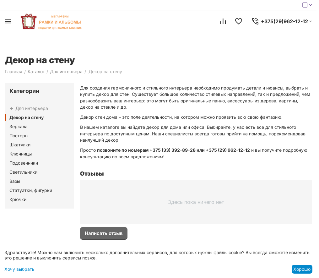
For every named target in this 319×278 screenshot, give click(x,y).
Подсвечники (23, 163)
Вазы (14, 181)
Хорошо (302, 269)
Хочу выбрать (19, 269)
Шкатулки (19, 144)
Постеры (18, 135)
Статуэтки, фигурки (30, 190)
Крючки (17, 199)
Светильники (23, 172)
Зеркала (18, 126)
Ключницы (20, 153)
